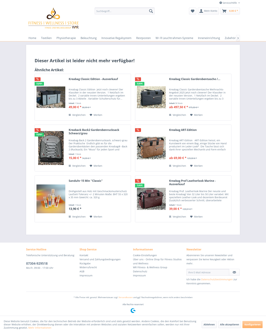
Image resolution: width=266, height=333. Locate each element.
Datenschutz (140, 271)
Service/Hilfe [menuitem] (229, 2)
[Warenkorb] (230, 11)
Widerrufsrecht (88, 267)
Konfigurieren (252, 324)
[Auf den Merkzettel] (96, 115)
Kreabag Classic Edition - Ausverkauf (93, 79)
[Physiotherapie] (66, 38)
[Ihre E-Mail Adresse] (207, 272)
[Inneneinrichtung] (209, 38)
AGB (82, 271)
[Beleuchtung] (88, 38)
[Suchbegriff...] (125, 11)
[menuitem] (125, 11)
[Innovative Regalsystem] (116, 38)
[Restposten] (143, 38)
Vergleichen (77, 114)
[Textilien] (46, 38)
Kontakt (84, 255)
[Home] (32, 38)
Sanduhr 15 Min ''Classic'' (86, 181)
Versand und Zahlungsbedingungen (100, 259)
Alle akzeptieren (229, 324)
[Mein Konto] (208, 11)
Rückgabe (85, 263)
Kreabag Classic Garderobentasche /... (194, 79)
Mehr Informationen (39, 327)
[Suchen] (151, 11)
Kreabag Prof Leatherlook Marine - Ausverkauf (192, 182)
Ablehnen (209, 324)
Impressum (86, 275)
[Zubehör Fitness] (235, 38)
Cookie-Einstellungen (145, 255)
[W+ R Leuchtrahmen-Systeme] (174, 38)
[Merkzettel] (192, 11)
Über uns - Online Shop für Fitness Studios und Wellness (157, 261)
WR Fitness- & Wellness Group (150, 267)
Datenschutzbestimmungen (217, 279)
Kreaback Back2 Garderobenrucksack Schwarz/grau (94, 131)
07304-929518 (37, 263)
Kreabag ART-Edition (183, 130)
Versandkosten (126, 297)
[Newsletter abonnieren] (234, 272)
